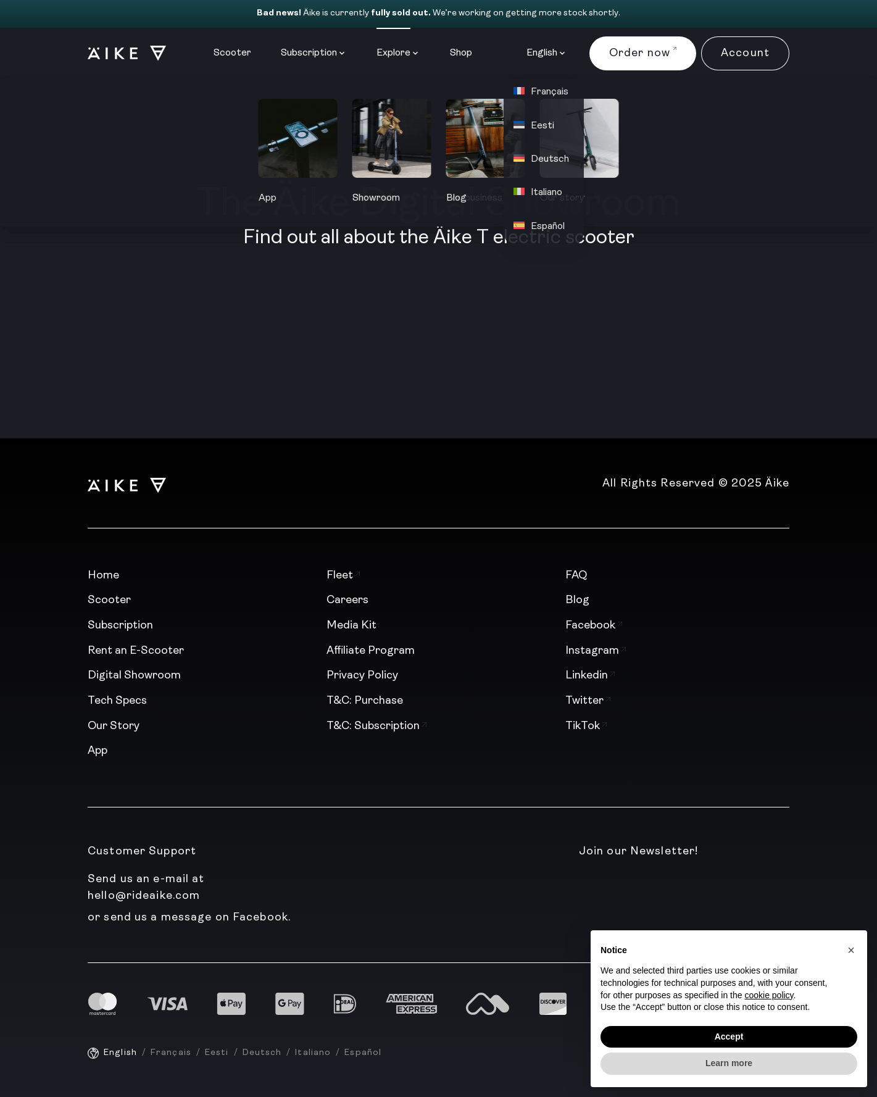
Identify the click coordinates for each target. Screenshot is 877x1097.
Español (362, 1052)
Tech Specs (117, 701)
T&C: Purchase (364, 701)
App (97, 751)
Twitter (587, 701)
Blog (577, 600)
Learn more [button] (728, 1063)
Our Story (113, 726)
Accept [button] (729, 1036)
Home (103, 576)
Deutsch (262, 1052)
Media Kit (351, 626)
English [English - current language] (120, 1052)
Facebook (593, 626)
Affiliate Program (370, 651)
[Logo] (121, 53)
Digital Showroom (134, 676)
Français (171, 1052)
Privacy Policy (362, 676)
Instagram (595, 651)
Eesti (217, 1052)
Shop (461, 53)
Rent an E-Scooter (136, 651)
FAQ (576, 576)
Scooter (232, 53)
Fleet (343, 576)
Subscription (309, 53)
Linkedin (590, 676)
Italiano (313, 1052)
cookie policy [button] (768, 995)
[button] (851, 950)
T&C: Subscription (376, 726)
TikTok (586, 726)
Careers (347, 600)
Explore (393, 53)
